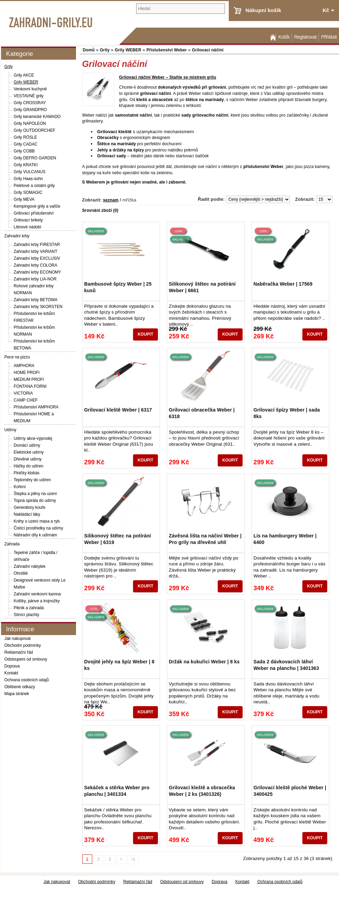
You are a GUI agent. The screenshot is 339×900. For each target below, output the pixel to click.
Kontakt (11, 673)
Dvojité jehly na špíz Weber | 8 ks (119, 665)
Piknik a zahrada (29, 607)
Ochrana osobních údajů (26, 680)
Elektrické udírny (29, 452)
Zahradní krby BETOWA (36, 299)
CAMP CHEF (26, 400)
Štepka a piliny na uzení (35, 493)
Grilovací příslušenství (34, 213)
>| (133, 859)
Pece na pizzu (17, 357)
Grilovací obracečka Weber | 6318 (202, 413)
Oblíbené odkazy (19, 686)
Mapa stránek (16, 693)
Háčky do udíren (29, 466)
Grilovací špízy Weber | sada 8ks (287, 413)
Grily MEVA (24, 199)
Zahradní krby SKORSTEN (38, 306)
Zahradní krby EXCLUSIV (37, 258)
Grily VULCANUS (30, 171)
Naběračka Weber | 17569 (283, 284)
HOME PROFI (27, 372)
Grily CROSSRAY (30, 102)
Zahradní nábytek (30, 566)
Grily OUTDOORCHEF (34, 130)
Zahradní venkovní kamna (37, 594)
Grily (8, 66)
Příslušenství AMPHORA (36, 407)
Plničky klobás (27, 473)
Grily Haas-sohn (28, 178)
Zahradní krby (17, 236)
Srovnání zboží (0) (100, 210)
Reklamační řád (18, 652)
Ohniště (21, 573)
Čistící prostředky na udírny (38, 528)
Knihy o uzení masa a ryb (37, 521)
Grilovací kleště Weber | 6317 (118, 410)
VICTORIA (23, 393)
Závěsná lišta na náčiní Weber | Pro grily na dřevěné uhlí (205, 539)
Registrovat (305, 37)
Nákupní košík (263, 10)
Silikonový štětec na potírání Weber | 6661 (202, 287)
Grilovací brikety (28, 220)
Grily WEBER (26, 82)
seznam (111, 200)
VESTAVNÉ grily (29, 95)
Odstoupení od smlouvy (25, 659)
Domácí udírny (27, 445)
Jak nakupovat (17, 638)
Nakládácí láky (27, 514)
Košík (283, 37)
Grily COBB (24, 151)
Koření (20, 486)
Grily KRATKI (26, 164)
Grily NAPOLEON (30, 123)
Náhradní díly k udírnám (35, 535)
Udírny (10, 429)
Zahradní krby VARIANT (35, 251)
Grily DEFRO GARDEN (35, 158)
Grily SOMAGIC (28, 192)
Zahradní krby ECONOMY (37, 272)
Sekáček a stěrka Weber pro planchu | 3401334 (117, 791)
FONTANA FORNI (30, 386)
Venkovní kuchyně (30, 89)
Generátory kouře (30, 507)
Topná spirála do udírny (35, 500)
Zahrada (12, 544)
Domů (272, 37)
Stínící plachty (26, 614)
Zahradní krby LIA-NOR (35, 279)
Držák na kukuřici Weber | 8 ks (204, 661)
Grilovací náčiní (208, 50)
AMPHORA (24, 365)
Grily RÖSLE (25, 137)
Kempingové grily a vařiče (37, 206)
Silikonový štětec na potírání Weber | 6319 (117, 539)
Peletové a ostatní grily (34, 185)
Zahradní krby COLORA (35, 265)
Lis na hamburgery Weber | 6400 (285, 539)
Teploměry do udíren (32, 479)
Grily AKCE (24, 75)
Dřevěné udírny (28, 459)
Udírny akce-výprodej (33, 438)
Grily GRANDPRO (30, 109)
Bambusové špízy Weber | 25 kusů (118, 287)
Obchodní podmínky (22, 645)
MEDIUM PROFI (29, 379)
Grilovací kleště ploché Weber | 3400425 (290, 791)
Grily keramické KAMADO (37, 116)
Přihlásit (329, 37)
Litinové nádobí (27, 227)
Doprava (12, 666)
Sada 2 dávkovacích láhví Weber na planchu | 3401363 (286, 665)
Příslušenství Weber (167, 50)
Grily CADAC (26, 144)
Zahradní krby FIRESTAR (37, 244)
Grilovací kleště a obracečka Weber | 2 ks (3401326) (202, 791)
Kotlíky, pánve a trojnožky (37, 601)
